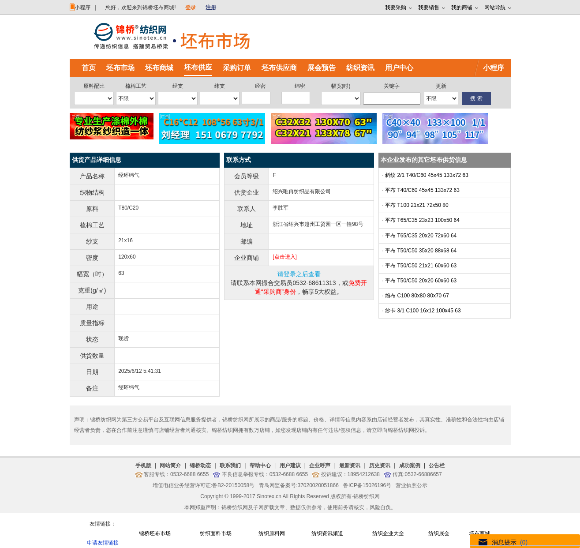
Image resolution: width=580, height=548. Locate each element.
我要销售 (428, 7)
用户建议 (290, 465)
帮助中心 (260, 465)
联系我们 (230, 465)
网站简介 (170, 465)
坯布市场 (120, 67)
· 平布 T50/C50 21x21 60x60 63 (419, 266)
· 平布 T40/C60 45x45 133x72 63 (421, 190)
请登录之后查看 (299, 274)
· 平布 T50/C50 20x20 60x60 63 (419, 281)
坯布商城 (159, 67)
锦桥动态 (200, 465)
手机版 (143, 465)
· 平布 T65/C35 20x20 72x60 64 (419, 236)
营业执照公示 (411, 485)
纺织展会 (438, 533)
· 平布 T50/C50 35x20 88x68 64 (419, 251)
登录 (190, 7)
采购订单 (237, 67)
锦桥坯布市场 (155, 533)
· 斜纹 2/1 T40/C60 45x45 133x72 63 (425, 175)
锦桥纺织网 (366, 496)
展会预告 (321, 67)
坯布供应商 (279, 67)
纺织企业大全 (388, 533)
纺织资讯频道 (327, 533)
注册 (211, 7)
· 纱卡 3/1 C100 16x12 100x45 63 (421, 311)
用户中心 (399, 67)
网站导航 (494, 7)
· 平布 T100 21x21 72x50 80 (415, 205)
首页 (89, 67)
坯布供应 (198, 67)
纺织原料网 (271, 533)
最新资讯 (349, 465)
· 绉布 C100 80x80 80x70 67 (415, 296)
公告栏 (437, 465)
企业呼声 (319, 465)
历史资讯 (379, 465)
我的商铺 (461, 7)
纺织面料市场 (216, 533)
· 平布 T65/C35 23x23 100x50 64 (421, 220)
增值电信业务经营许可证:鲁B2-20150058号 (203, 485)
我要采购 (395, 7)
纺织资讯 (360, 67)
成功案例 (409, 465)
